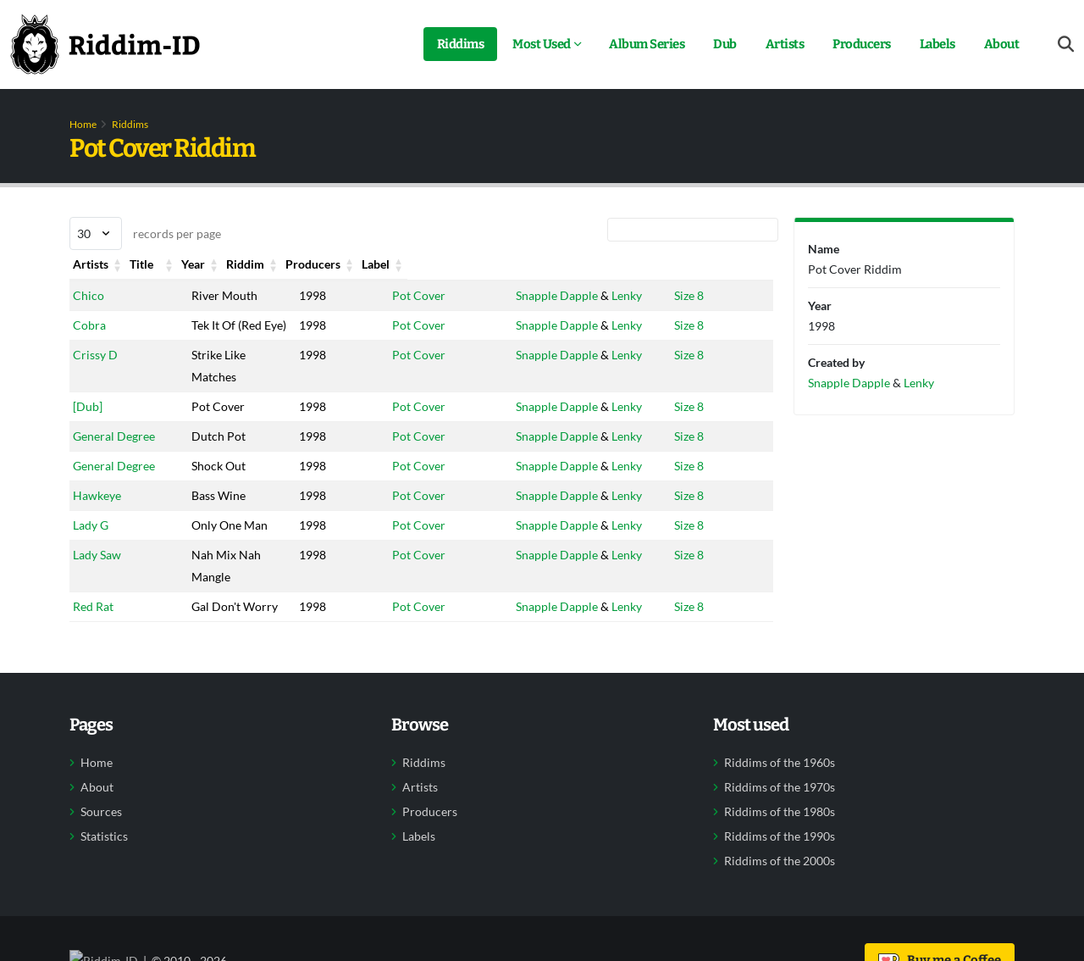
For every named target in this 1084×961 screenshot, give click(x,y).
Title (205, 264)
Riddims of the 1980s (779, 834)
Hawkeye (97, 517)
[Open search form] (1066, 44)
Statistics (104, 858)
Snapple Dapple (551, 295)
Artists (785, 44)
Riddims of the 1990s (779, 858)
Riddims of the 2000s (779, 883)
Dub (725, 44)
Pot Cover (411, 295)
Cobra (89, 325)
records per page (145, 233)
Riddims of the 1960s (779, 785)
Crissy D (95, 376)
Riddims (460, 44)
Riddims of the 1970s (779, 809)
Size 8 (686, 295)
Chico (88, 295)
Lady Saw (97, 576)
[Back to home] (105, 44)
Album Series (646, 44)
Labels (937, 44)
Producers (861, 44)
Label (686, 264)
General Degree (114, 458)
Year (300, 264)
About (1002, 44)
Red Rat (93, 628)
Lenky (621, 295)
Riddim (403, 264)
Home (83, 124)
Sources (101, 834)
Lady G (90, 547)
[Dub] (87, 428)
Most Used (541, 44)
